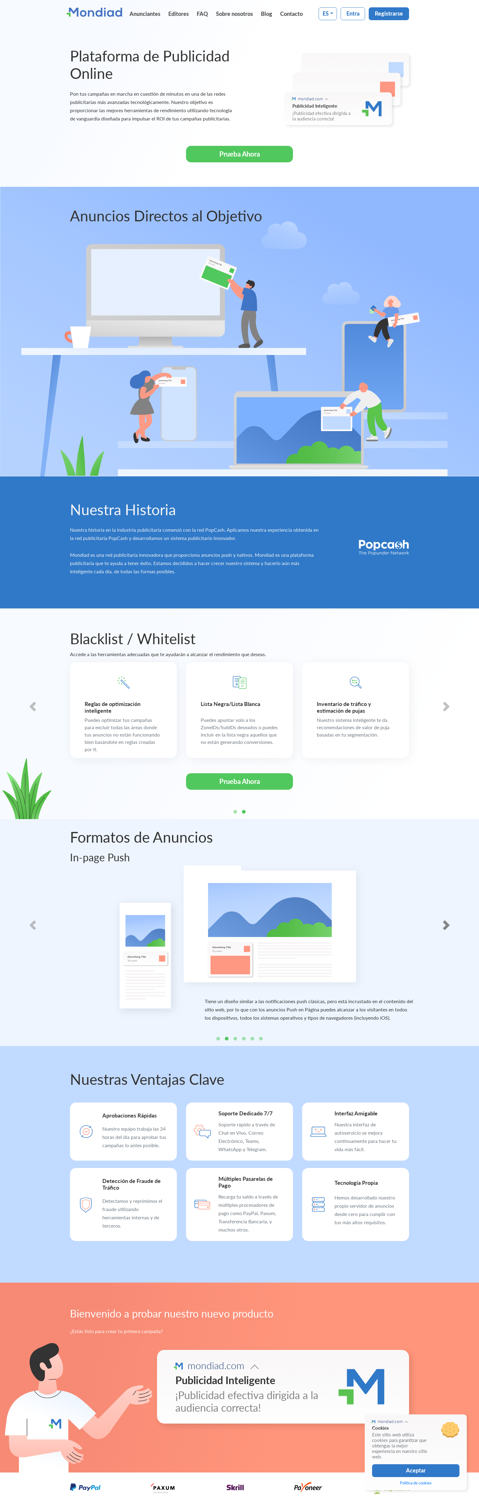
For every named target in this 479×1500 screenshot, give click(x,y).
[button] (32, 713)
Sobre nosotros (234, 13)
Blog (266, 13)
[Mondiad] (96, 11)
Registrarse (389, 13)
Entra (353, 13)
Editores (178, 13)
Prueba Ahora (239, 154)
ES (326, 13)
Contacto (291, 13)
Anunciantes (145, 13)
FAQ (202, 13)
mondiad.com (310, 98)
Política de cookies (416, 1482)
